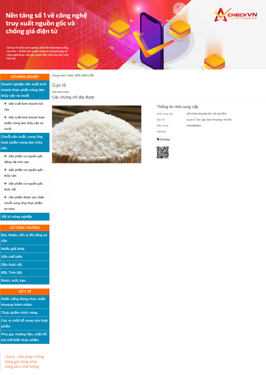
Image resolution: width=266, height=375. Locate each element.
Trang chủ (58, 75)
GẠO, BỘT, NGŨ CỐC (81, 75)
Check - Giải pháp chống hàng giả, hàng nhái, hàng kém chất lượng (24, 361)
